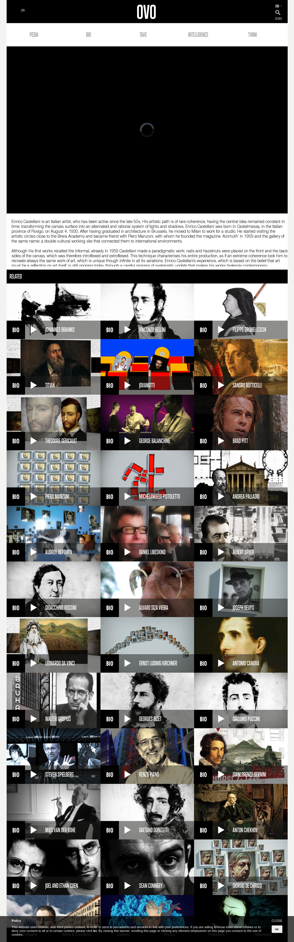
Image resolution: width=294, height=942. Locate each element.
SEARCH (278, 18)
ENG (277, 6)
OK (277, 929)
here (95, 931)
